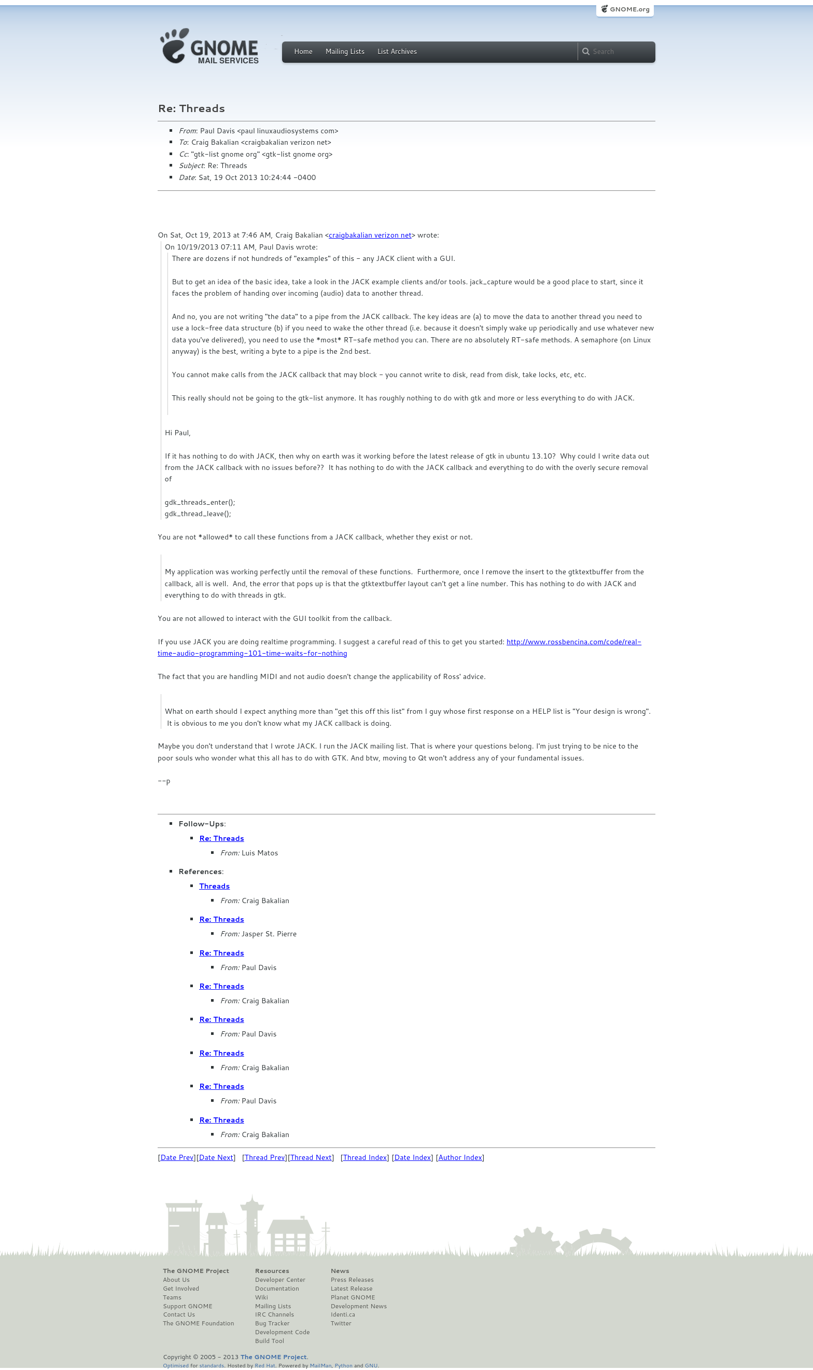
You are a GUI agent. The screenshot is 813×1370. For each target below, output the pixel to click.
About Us (176, 1280)
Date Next (216, 1157)
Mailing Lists (345, 51)
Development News (358, 1306)
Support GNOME (188, 1306)
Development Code (282, 1332)
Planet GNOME (352, 1297)
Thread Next (311, 1157)
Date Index (412, 1157)
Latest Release (351, 1288)
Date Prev (176, 1157)
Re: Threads (221, 838)
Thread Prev (265, 1157)
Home (303, 51)
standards (211, 1365)
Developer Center (280, 1280)
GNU (371, 1365)
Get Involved (181, 1288)
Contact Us (179, 1314)
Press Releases (351, 1280)
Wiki (261, 1297)
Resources (272, 1271)
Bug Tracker (272, 1323)
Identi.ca (342, 1314)
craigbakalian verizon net (370, 235)
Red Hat (265, 1365)
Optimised (176, 1365)
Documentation (277, 1288)
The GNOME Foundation (198, 1323)
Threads (214, 886)
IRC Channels (275, 1314)
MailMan (320, 1365)
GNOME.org (630, 9)
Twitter (340, 1323)
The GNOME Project (196, 1271)
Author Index (460, 1157)
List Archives (397, 51)
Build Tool (269, 1341)
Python (343, 1365)
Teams (172, 1297)
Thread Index (365, 1157)
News (339, 1271)
